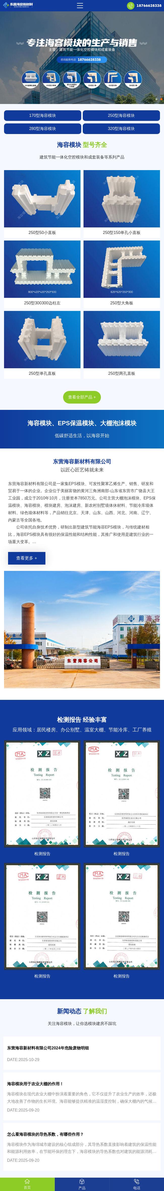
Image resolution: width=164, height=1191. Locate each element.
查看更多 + (26, 558)
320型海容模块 (121, 128)
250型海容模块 (121, 115)
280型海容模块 (42, 128)
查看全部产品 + (82, 397)
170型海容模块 (42, 115)
